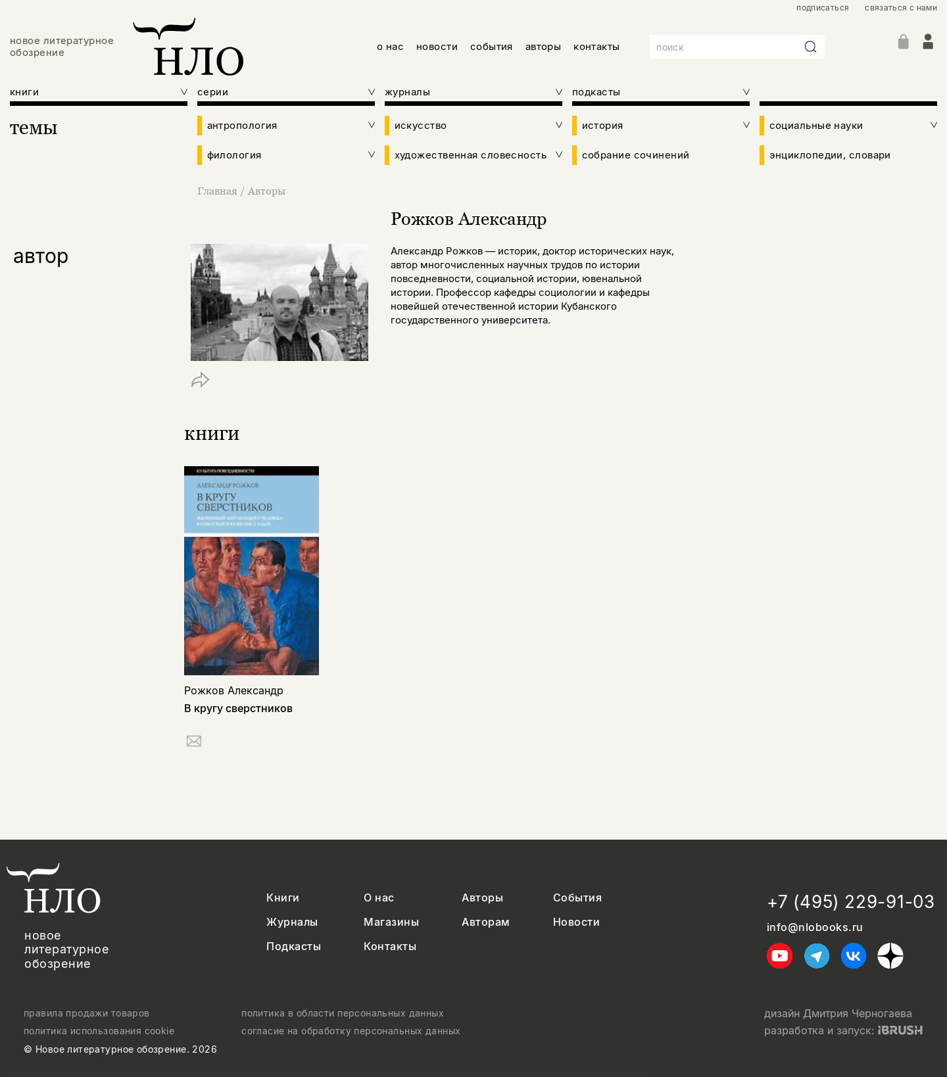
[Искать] (810, 46)
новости (437, 46)
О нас (379, 898)
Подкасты (293, 946)
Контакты (390, 946)
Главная (218, 191)
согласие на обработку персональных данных (350, 1031)
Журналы (292, 922)
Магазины (391, 922)
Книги (282, 898)
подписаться (822, 7)
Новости (576, 922)
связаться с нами (901, 7)
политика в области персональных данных (342, 1013)
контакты (596, 46)
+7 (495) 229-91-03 (851, 902)
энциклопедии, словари (830, 155)
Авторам (486, 922)
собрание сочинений (636, 155)
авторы (543, 46)
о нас (390, 46)
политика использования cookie (99, 1031)
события (491, 46)
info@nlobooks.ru (815, 927)
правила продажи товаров (87, 1013)
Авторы (266, 191)
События (577, 898)
